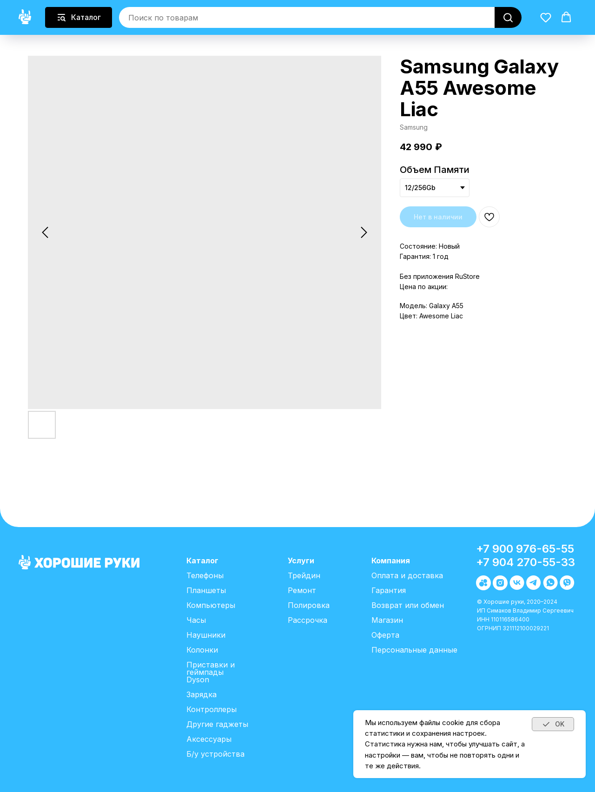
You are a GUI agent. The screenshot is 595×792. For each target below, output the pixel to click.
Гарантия (388, 590)
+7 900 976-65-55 (525, 548)
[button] (545, 17)
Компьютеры (210, 605)
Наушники (205, 635)
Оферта (385, 635)
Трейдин (304, 575)
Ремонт (302, 590)
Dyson (197, 679)
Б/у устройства (215, 754)
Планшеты (206, 590)
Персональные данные (414, 649)
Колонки (202, 649)
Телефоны (205, 575)
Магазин (387, 620)
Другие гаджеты (217, 724)
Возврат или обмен (407, 605)
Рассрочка (307, 620)
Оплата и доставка (407, 575)
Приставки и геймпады (210, 668)
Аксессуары (208, 739)
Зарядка (201, 694)
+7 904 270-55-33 (525, 562)
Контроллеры (211, 709)
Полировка (309, 605)
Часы (196, 620)
